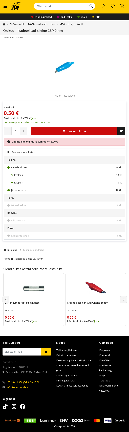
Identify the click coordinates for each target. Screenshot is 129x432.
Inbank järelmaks (65, 380)
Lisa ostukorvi (74, 131)
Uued (82, 17)
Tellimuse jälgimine (66, 350)
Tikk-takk (64, 17)
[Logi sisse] (103, 6)
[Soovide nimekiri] (112, 6)
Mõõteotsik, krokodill (71, 24)
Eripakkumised (41, 17)
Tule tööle (104, 380)
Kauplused (105, 350)
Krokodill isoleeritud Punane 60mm (87, 302)
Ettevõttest (105, 360)
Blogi (102, 375)
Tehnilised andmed (32, 249)
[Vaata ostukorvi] (121, 6)
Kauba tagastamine (66, 375)
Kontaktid (104, 355)
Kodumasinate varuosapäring (72, 385)
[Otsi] (91, 6)
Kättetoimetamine (66, 355)
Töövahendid (17, 24)
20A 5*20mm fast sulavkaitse (22, 302)
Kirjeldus (10, 249)
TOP (96, 17)
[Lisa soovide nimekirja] (121, 131)
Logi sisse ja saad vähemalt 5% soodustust (27, 122)
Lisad (52, 24)
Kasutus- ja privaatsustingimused (74, 360)
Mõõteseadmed (37, 24)
